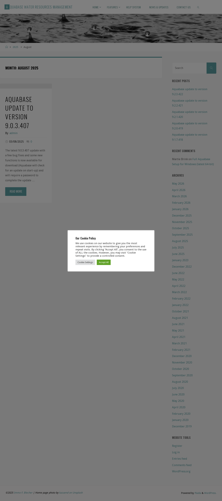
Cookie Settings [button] (85, 262)
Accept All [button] (104, 262)
